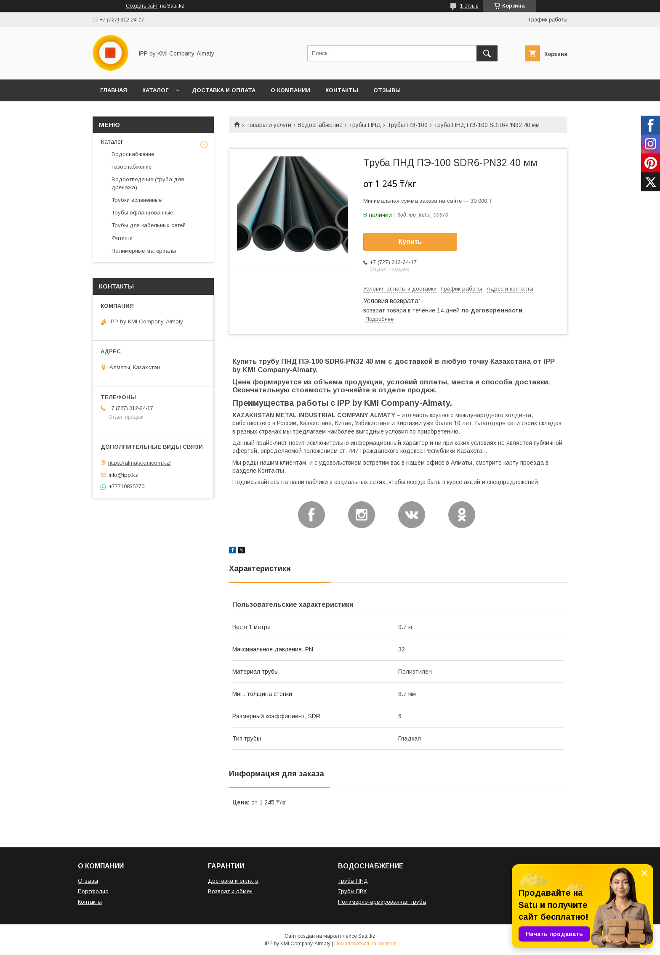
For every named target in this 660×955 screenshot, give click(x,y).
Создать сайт (142, 6)
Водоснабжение (320, 125)
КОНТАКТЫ (341, 90)
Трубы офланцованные (142, 212)
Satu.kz (366, 936)
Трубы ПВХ (352, 891)
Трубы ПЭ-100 (407, 125)
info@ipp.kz (123, 474)
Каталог (112, 141)
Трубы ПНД (365, 125)
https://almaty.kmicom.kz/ (139, 463)
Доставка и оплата (233, 881)
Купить (410, 241)
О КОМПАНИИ (290, 90)
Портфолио (93, 891)
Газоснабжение (132, 167)
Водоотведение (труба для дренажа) (148, 183)
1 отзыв (469, 6)
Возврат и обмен (230, 891)
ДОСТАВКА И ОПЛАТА (223, 90)
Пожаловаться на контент (365, 944)
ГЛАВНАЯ (113, 90)
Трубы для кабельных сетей (149, 225)
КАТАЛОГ (155, 90)
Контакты (90, 902)
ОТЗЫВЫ (387, 90)
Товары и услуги (268, 125)
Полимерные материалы (144, 251)
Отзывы (88, 881)
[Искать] (487, 53)
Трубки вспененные (137, 200)
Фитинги (122, 238)
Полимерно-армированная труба (382, 902)
